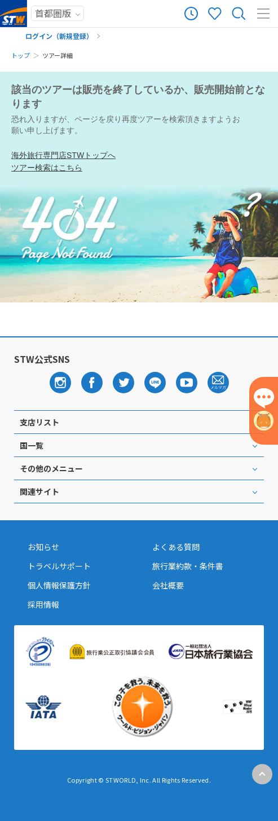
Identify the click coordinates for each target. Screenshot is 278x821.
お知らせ (43, 547)
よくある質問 (176, 547)
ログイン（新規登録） (59, 36)
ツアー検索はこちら (46, 167)
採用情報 (43, 604)
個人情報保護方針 (59, 585)
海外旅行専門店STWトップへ (63, 155)
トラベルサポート (59, 566)
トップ (20, 55)
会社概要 (168, 585)
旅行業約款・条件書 (187, 566)
